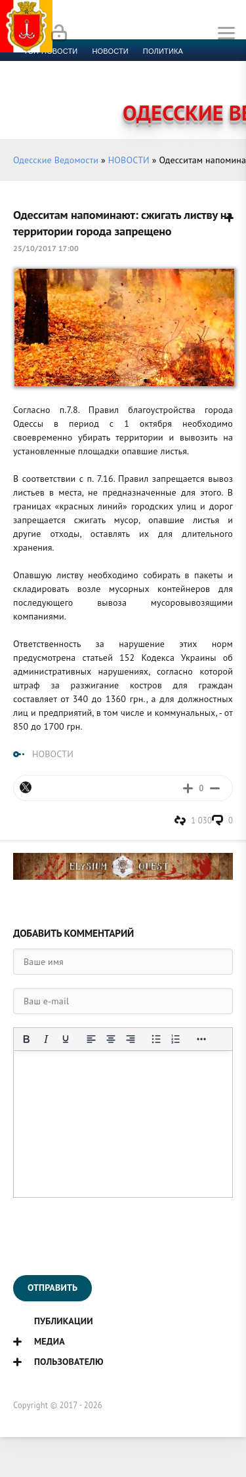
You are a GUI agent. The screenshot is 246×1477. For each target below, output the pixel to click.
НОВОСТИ (129, 160)
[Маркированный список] (156, 1039)
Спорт (145, 67)
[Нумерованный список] (176, 1039)
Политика (163, 51)
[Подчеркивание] (65, 1039)
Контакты (79, 98)
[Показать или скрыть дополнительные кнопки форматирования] (201, 1039)
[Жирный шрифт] (26, 1039)
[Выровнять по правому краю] (130, 1039)
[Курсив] (46, 1039)
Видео (213, 83)
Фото (34, 98)
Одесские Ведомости (55, 160)
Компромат (162, 83)
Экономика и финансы (71, 67)
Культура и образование (74, 83)
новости (110, 51)
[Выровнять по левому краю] (91, 1039)
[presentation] (113, 1236)
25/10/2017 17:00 (46, 248)
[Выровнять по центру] (111, 1039)
